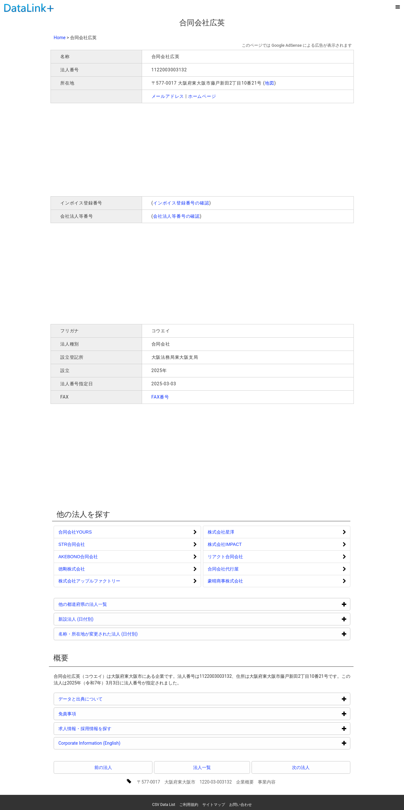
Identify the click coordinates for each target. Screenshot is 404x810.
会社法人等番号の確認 (176, 216)
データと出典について (104, 698)
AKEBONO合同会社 (78, 556)
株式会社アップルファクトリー (89, 580)
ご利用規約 (188, 804)
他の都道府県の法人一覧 (106, 604)
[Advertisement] (141, 148)
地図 (269, 83)
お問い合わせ (240, 804)
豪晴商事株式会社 (225, 580)
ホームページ (202, 96)
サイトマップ (213, 804)
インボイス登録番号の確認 (181, 202)
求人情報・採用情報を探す (108, 728)
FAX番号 (160, 396)
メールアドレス (168, 96)
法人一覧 (202, 767)
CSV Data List (163, 804)
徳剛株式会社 (71, 568)
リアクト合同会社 (225, 556)
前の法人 (103, 767)
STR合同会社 (71, 544)
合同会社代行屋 (223, 568)
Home (60, 37)
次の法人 (301, 767)
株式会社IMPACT (225, 544)
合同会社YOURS (75, 532)
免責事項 (91, 713)
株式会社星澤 (221, 532)
